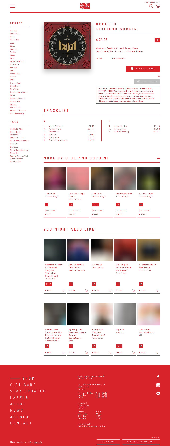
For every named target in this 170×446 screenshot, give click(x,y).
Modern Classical (17, 98)
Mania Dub (14, 153)
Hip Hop (13, 30)
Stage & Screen (123, 48)
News (17, 410)
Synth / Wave (16, 73)
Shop (28, 378)
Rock (12, 36)
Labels (19, 397)
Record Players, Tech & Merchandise (19, 157)
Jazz (12, 43)
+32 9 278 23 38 (85, 378)
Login (158, 2)
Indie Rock (14, 64)
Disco (12, 46)
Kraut (12, 95)
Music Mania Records (19, 150)
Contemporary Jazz (18, 92)
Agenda (19, 416)
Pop (12, 58)
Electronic (101, 48)
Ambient (13, 49)
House (13, 77)
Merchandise (15, 161)
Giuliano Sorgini (117, 28)
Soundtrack (15, 86)
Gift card (23, 384)
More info (38, 442)
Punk (12, 80)
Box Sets (14, 147)
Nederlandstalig (17, 113)
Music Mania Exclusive (15, 133)
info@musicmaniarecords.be (92, 376)
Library (13, 104)
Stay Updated (28, 391)
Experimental (102, 51)
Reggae (13, 67)
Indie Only (14, 144)
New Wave (14, 89)
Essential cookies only (141, 442)
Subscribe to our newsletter (91, 426)
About (18, 403)
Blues (12, 55)
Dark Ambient (128, 51)
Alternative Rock (17, 61)
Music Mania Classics (19, 140)
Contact (21, 423)
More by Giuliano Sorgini (76, 158)
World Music (15, 107)
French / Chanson (18, 110)
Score (135, 48)
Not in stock (147, 81)
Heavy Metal (15, 101)
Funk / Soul (15, 33)
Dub (12, 70)
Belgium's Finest (17, 137)
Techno (13, 52)
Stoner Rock (15, 83)
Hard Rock (14, 40)
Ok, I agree (108, 442)
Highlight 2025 (16, 129)
